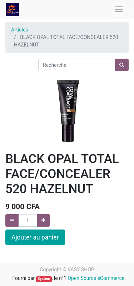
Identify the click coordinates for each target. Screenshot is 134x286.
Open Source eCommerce (96, 278)
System (44, 278)
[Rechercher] (122, 65)
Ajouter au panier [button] (35, 237)
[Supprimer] (12, 220)
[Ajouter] (43, 220)
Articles (19, 30)
